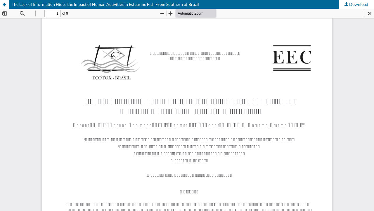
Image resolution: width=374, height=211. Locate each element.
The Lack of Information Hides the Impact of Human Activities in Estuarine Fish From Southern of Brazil (105, 4)
